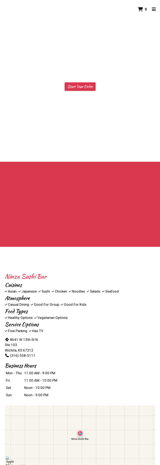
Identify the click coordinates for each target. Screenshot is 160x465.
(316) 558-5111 (20, 355)
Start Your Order (80, 86)
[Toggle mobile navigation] (153, 9)
